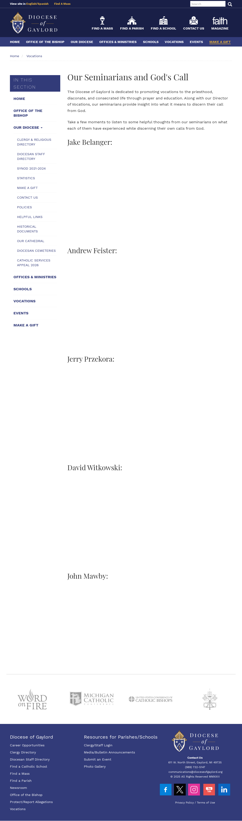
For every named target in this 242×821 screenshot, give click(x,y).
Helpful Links (30, 217)
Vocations (174, 42)
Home (15, 42)
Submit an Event (97, 759)
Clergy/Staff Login (98, 745)
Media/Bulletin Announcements (109, 752)
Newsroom (18, 788)
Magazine (220, 28)
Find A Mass (62, 3)
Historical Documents (27, 229)
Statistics (26, 178)
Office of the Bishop (45, 42)
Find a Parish (132, 28)
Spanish (43, 3)
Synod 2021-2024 (31, 168)
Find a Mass (102, 28)
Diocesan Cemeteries (36, 250)
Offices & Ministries (118, 42)
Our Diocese (82, 42)
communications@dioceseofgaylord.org (195, 772)
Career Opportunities (27, 745)
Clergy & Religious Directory (34, 142)
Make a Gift (220, 42)
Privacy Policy (184, 802)
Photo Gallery (95, 766)
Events (196, 42)
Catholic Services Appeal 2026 (33, 262)
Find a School (163, 28)
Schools (151, 42)
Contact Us (193, 28)
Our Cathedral (30, 241)
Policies (24, 207)
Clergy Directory (23, 752)
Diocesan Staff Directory (31, 156)
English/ (32, 3)
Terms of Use (206, 802)
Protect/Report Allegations (31, 802)
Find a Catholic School (28, 766)
